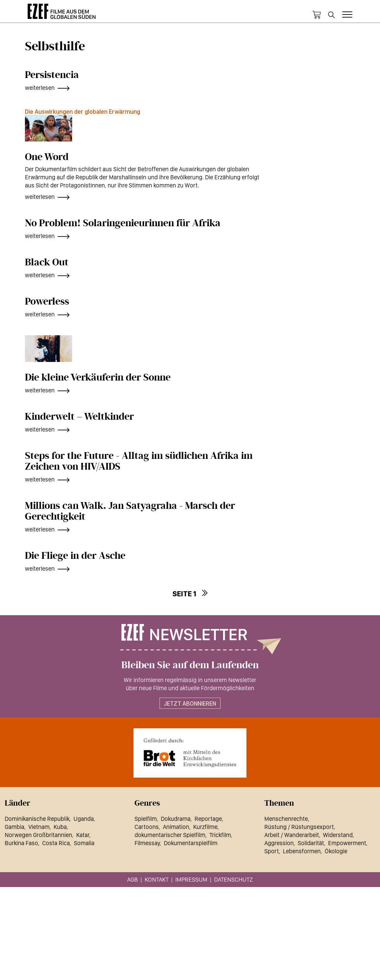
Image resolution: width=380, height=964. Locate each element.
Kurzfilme (205, 826)
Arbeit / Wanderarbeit (291, 834)
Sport (271, 851)
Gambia (14, 826)
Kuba (60, 826)
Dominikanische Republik (37, 818)
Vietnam (39, 826)
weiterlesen (40, 87)
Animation (176, 826)
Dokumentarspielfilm (190, 842)
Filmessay (147, 842)
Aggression (279, 842)
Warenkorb (317, 15)
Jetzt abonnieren (190, 703)
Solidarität (311, 842)
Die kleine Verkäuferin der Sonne (98, 377)
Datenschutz (233, 879)
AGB (132, 879)
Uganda (84, 818)
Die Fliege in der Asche (75, 556)
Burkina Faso (21, 842)
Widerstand (338, 834)
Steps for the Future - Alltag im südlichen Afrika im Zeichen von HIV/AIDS (139, 461)
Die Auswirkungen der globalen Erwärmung (82, 111)
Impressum (191, 879)
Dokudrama (176, 818)
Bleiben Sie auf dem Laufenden (190, 665)
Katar (82, 834)
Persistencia (52, 75)
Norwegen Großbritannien (38, 834)
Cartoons (147, 826)
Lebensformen (302, 851)
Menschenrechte (286, 818)
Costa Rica (56, 842)
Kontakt (157, 879)
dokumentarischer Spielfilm (170, 834)
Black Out (46, 262)
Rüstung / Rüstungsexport (299, 826)
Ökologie (336, 851)
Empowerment (347, 842)
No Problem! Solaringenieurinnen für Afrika (123, 223)
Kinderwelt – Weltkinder (79, 417)
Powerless (47, 301)
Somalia (84, 842)
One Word (46, 157)
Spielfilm (146, 818)
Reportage (208, 818)
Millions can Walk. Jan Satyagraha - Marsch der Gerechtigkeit (130, 511)
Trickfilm (220, 834)
